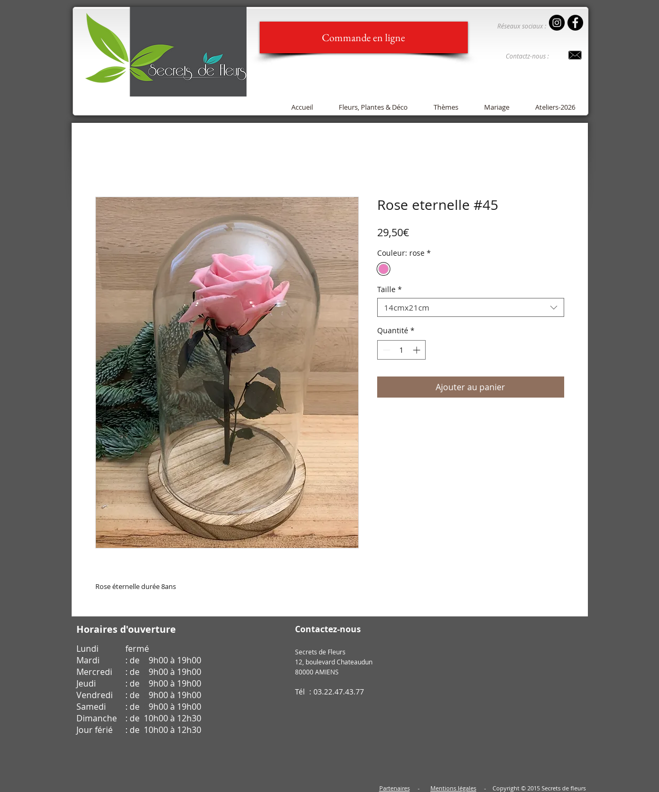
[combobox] (470, 307)
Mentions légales (453, 788)
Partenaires (394, 788)
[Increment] (417, 350)
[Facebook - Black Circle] (575, 23)
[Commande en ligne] (364, 37)
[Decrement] (385, 350)
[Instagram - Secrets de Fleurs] (557, 23)
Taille (389, 289)
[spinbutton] (401, 350)
